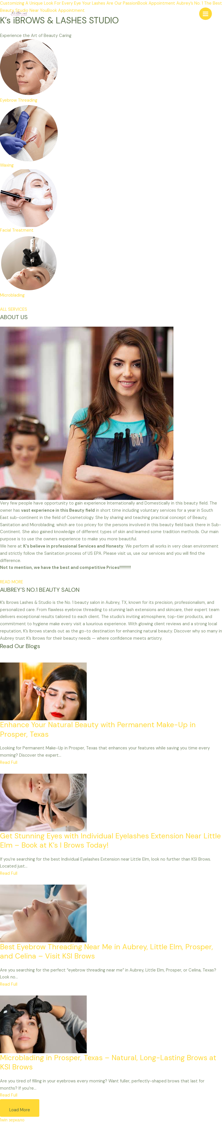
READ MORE (11, 582)
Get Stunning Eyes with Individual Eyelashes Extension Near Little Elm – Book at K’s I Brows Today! (110, 840)
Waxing (7, 165)
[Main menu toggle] (205, 14)
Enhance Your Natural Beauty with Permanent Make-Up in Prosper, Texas (98, 729)
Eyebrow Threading (18, 100)
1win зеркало (12, 1120)
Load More (19, 1110)
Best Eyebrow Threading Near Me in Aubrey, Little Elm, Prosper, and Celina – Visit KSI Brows (106, 951)
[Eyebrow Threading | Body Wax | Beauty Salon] (18, 13)
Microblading (12, 295)
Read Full (8, 762)
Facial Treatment (17, 230)
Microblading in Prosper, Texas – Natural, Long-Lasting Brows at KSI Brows (108, 1062)
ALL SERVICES (13, 309)
